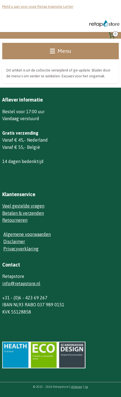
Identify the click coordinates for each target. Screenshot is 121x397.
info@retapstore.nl (21, 283)
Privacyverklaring (21, 248)
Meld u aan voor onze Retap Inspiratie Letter (37, 6)
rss (86, 386)
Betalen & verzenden (23, 213)
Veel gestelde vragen (23, 205)
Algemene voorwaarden (27, 234)
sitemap (76, 386)
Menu (60, 51)
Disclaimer (14, 241)
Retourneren (14, 220)
